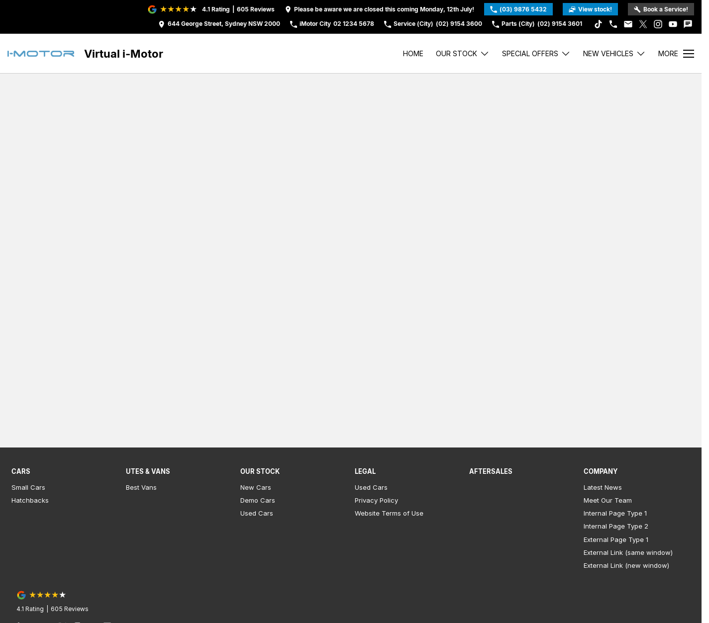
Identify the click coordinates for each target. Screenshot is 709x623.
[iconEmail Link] (628, 24)
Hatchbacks (30, 500)
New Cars (255, 487)
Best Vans (141, 487)
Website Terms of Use (389, 513)
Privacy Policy (376, 500)
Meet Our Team (608, 500)
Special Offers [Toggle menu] (536, 53)
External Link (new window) (626, 565)
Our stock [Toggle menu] (463, 53)
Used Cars (256, 513)
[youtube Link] (673, 24)
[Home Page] (40, 53)
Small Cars (28, 487)
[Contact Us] (219, 24)
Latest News (603, 487)
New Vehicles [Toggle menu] (614, 53)
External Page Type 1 (616, 539)
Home (413, 53)
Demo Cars (257, 500)
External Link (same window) (628, 552)
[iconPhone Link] (613, 24)
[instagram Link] (658, 24)
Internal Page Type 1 (615, 513)
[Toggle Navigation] (676, 54)
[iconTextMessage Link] (688, 24)
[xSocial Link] (643, 24)
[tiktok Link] (598, 24)
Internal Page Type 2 (616, 526)
